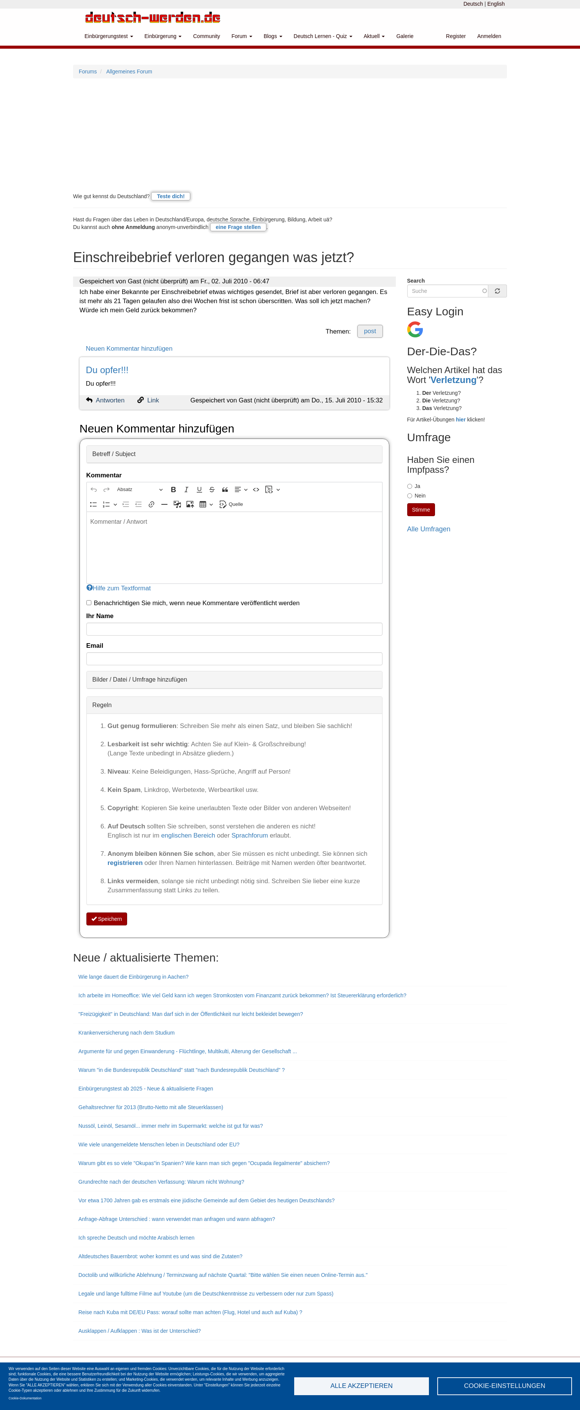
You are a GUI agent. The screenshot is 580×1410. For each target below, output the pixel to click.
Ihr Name (100, 616)
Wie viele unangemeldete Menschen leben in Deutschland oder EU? (158, 1144)
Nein (416, 496)
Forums (88, 71)
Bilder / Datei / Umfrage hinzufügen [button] (139, 679)
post (370, 331)
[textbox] (234, 548)
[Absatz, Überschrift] (140, 490)
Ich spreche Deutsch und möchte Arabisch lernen (136, 1238)
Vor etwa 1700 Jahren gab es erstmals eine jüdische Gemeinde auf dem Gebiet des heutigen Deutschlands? (206, 1200)
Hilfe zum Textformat (118, 588)
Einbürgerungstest (108, 36)
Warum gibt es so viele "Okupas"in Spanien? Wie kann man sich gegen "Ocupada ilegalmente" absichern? (204, 1163)
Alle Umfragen (429, 529)
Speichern (106, 919)
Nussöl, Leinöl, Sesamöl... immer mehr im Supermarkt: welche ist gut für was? (170, 1126)
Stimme (421, 510)
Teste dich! (171, 196)
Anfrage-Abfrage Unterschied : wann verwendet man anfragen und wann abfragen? (176, 1219)
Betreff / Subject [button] (114, 454)
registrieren (126, 862)
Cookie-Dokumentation (25, 1398)
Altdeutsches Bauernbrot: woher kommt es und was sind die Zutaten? (160, 1256)
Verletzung (453, 380)
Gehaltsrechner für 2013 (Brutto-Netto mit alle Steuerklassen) (150, 1107)
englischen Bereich (188, 835)
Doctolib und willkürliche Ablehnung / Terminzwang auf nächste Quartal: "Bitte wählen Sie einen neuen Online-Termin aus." (223, 1275)
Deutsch (473, 4)
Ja (414, 486)
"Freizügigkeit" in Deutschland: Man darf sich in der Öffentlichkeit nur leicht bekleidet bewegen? (190, 1014)
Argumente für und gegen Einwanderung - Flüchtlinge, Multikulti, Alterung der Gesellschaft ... (187, 1051)
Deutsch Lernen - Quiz (323, 36)
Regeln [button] (102, 705)
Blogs (273, 36)
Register (456, 36)
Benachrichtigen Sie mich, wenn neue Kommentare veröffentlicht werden (193, 603)
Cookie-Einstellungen (504, 1385)
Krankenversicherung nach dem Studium (126, 1033)
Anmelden (489, 36)
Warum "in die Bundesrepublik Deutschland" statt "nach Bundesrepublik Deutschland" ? (181, 1070)
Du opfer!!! (107, 370)
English (496, 4)
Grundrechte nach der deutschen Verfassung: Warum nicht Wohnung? (161, 1182)
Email (95, 645)
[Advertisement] (290, 135)
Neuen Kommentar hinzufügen (129, 348)
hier (461, 419)
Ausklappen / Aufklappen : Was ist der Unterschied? (139, 1331)
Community (206, 36)
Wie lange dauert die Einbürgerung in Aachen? (133, 977)
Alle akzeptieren (361, 1385)
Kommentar (104, 475)
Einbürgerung (163, 36)
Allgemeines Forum (129, 71)
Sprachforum (250, 835)
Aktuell (374, 36)
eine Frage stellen (238, 227)
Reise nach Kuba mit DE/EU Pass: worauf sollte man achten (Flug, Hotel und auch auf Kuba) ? (190, 1312)
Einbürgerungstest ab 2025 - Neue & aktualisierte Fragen (145, 1089)
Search (416, 281)
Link (153, 400)
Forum (241, 36)
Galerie (404, 36)
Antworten (110, 400)
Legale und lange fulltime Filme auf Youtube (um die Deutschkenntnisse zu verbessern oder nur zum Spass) (205, 1294)
